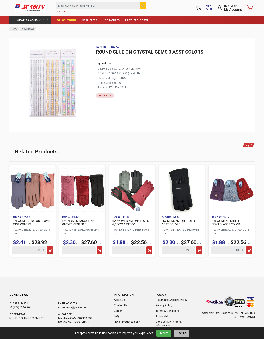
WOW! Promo (66, 20)
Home (14, 28)
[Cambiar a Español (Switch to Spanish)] (209, 8)
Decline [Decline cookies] (181, 333)
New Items (89, 20)
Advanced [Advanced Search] (62, 11)
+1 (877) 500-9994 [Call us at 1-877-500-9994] (20, 307)
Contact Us (120, 305)
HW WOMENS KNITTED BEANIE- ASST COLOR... (226, 222)
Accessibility (163, 316)
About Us (119, 299)
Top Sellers (111, 20)
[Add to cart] (50, 250)
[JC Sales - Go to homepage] (30, 8)
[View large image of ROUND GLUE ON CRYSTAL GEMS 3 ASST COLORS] (53, 82)
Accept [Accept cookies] (163, 333)
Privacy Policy (164, 305)
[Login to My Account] (229, 8)
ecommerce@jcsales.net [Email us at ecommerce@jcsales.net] (72, 307)
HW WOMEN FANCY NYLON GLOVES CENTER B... (79, 222)
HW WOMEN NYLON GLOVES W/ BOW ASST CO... (130, 222)
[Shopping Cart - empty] (250, 8)
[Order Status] (198, 8)
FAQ (116, 316)
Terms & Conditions (168, 310)
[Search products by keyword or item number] (101, 5)
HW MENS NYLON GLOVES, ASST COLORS (179, 222)
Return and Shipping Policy (171, 299)
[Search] (143, 5)
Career (118, 310)
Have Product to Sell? (127, 321)
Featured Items (136, 20)
